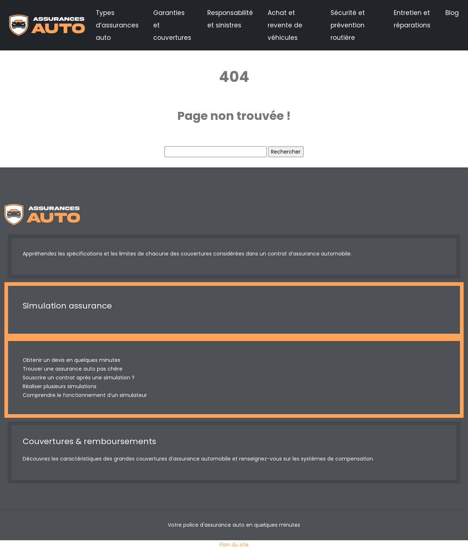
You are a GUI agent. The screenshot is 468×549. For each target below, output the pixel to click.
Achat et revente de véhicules (285, 25)
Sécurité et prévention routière (348, 25)
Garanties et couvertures (172, 25)
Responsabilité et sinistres (230, 19)
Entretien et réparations (412, 19)
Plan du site (234, 544)
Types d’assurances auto (117, 25)
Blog (452, 12)
